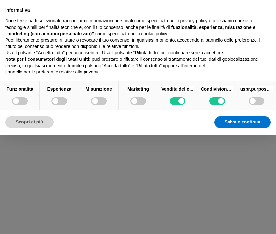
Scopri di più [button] (29, 121)
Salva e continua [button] (242, 121)
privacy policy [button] (194, 20)
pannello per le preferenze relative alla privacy (51, 71)
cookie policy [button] (154, 33)
